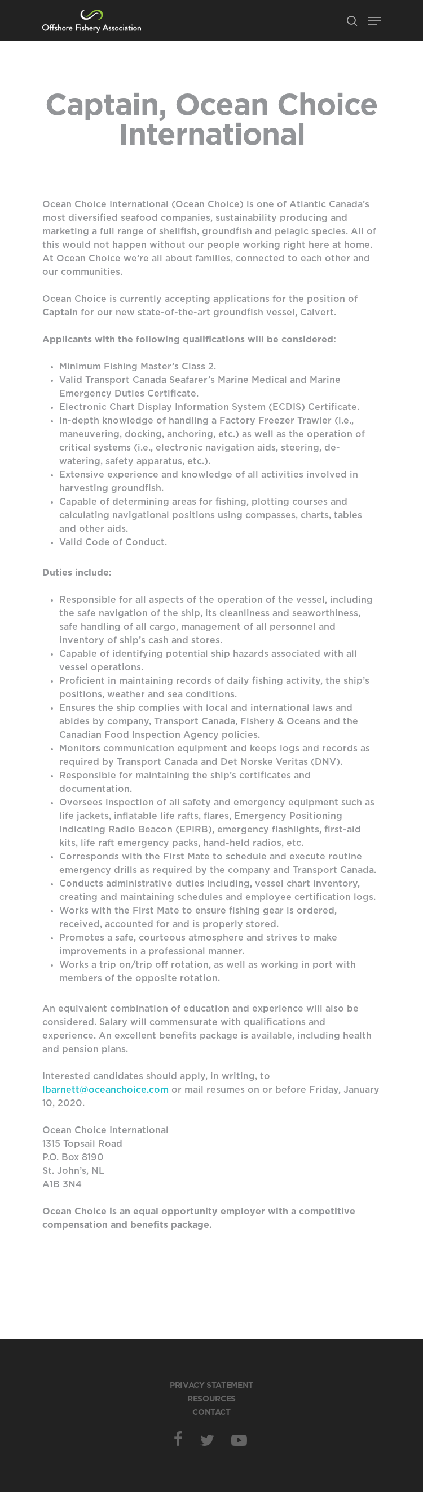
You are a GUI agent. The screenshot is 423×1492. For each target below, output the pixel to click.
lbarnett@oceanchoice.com (105, 1089)
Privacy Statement (211, 1385)
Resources (211, 1399)
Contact (211, 1413)
